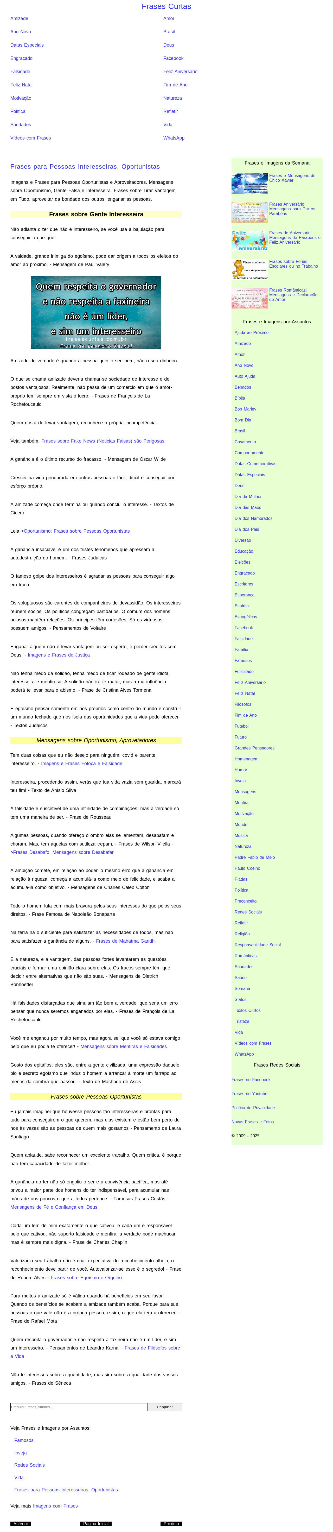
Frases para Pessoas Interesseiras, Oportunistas (85, 166)
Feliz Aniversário (180, 71)
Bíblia (240, 398)
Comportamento (250, 453)
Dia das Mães (248, 507)
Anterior (21, 1524)
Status (240, 999)
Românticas (246, 956)
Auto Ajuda (245, 376)
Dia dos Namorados (253, 518)
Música (241, 835)
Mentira (241, 802)
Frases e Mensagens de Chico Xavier (274, 183)
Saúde (241, 977)
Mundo (241, 824)
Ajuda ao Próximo (251, 332)
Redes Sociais (248, 912)
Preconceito (246, 901)
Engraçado (21, 58)
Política (17, 111)
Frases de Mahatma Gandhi (126, 941)
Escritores (244, 584)
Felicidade (244, 671)
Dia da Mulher (248, 496)
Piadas (241, 879)
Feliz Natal (21, 84)
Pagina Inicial (95, 1524)
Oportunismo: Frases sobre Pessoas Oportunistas (77, 531)
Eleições (242, 562)
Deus (168, 45)
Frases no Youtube (249, 1094)
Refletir (170, 111)
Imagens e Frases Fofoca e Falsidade (81, 763)
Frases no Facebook (251, 1079)
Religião (242, 934)
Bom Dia (243, 420)
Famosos (243, 660)
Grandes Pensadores (254, 748)
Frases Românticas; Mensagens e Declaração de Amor (274, 298)
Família (241, 649)
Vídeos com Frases (30, 138)
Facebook (173, 58)
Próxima (171, 1524)
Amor (168, 18)
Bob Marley (245, 409)
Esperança (245, 595)
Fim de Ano (175, 84)
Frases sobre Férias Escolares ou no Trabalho (275, 269)
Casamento (245, 442)
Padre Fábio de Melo (255, 857)
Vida (167, 124)
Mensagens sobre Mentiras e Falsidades (123, 1046)
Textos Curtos (248, 1010)
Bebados (243, 387)
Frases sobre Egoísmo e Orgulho (86, 1277)
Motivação (20, 98)
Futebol (241, 726)
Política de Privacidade (253, 1108)
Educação (244, 551)
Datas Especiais (27, 45)
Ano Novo (20, 31)
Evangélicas (246, 617)
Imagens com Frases (55, 1506)
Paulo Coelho (247, 868)
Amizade (19, 18)
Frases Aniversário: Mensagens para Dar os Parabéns (273, 212)
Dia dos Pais (247, 529)
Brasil (169, 31)
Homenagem (247, 759)
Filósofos (243, 704)
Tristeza (242, 1021)
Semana (242, 988)
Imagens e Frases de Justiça (59, 655)
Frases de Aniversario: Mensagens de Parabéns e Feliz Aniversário (276, 241)
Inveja (240, 781)
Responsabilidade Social (258, 945)
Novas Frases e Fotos (253, 1122)
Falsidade (20, 71)
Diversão (243, 540)
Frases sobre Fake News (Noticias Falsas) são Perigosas (102, 441)
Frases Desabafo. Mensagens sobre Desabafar (63, 852)
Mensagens (245, 792)
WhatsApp (173, 138)
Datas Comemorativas (255, 464)
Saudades (20, 124)
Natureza (172, 98)
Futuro (241, 737)
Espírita (242, 606)
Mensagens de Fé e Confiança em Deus (53, 1207)
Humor (241, 770)
